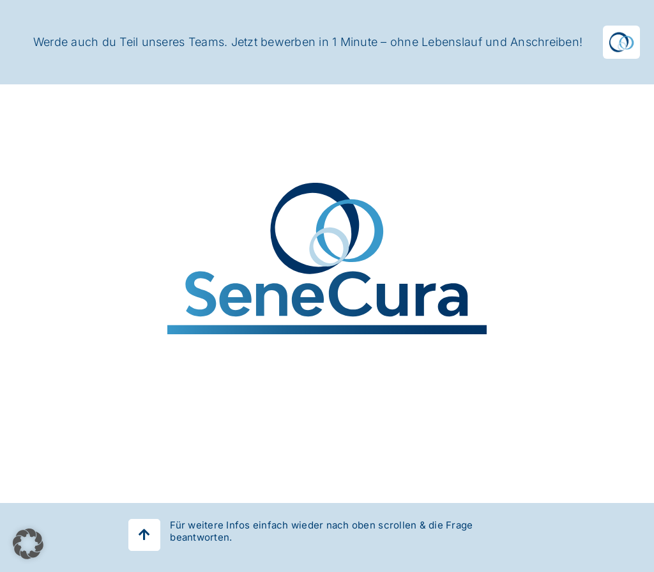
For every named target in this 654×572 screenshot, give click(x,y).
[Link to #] (144, 535)
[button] (28, 544)
